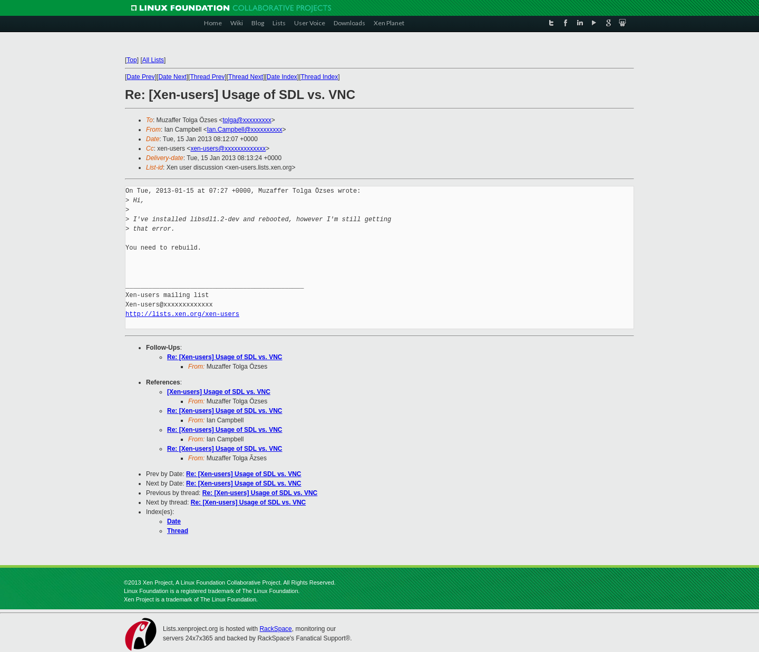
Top (131, 60)
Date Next (172, 77)
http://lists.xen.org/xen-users (182, 314)
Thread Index (319, 77)
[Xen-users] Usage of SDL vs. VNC (218, 392)
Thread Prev (207, 77)
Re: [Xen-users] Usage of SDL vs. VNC (225, 357)
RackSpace (275, 629)
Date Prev (140, 77)
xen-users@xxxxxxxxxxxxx (228, 148)
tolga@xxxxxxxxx (247, 120)
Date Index (282, 77)
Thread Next (245, 77)
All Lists (153, 60)
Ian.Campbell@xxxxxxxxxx (245, 129)
